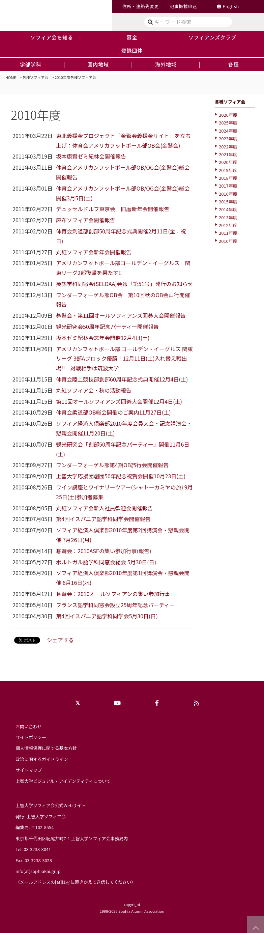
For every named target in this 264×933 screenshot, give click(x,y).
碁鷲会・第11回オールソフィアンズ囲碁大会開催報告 (120, 315)
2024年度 (228, 131)
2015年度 (228, 201)
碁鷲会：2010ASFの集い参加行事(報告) (103, 551)
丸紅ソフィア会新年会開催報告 (93, 252)
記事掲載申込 (183, 6)
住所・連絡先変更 (140, 6)
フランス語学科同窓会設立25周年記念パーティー (115, 605)
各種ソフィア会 (36, 77)
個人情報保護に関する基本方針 (46, 748)
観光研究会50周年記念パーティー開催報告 (107, 326)
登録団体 (132, 50)
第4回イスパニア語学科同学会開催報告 (103, 519)
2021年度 (228, 154)
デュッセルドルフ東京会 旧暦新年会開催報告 (112, 209)
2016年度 (228, 194)
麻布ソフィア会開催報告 (85, 220)
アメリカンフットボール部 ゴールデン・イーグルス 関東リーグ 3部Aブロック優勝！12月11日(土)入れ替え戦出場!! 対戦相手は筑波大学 (124, 358)
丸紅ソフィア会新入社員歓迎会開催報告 (104, 508)
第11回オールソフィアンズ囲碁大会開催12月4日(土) (119, 401)
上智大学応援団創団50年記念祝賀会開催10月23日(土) (120, 476)
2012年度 (228, 225)
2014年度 (228, 209)
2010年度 (228, 241)
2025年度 (228, 122)
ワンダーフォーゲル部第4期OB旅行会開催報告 (112, 465)
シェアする (60, 640)
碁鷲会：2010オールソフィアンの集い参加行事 (113, 594)
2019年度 (228, 170)
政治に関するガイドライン (42, 759)
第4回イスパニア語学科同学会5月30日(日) (107, 616)
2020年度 (228, 162)
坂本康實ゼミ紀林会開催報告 (91, 156)
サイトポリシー (31, 737)
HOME (10, 77)
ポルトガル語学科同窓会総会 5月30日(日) (106, 562)
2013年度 (228, 217)
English (231, 6)
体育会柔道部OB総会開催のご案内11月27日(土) (113, 412)
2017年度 (228, 185)
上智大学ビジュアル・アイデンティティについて (63, 781)
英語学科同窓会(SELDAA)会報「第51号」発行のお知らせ (124, 284)
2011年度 (228, 233)
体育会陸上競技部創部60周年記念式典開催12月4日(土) (122, 379)
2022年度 (228, 146)
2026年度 (228, 115)
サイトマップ (29, 770)
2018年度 (228, 178)
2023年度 (228, 138)
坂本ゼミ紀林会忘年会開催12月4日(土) (102, 338)
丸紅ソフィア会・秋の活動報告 (93, 390)
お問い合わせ (29, 726)
